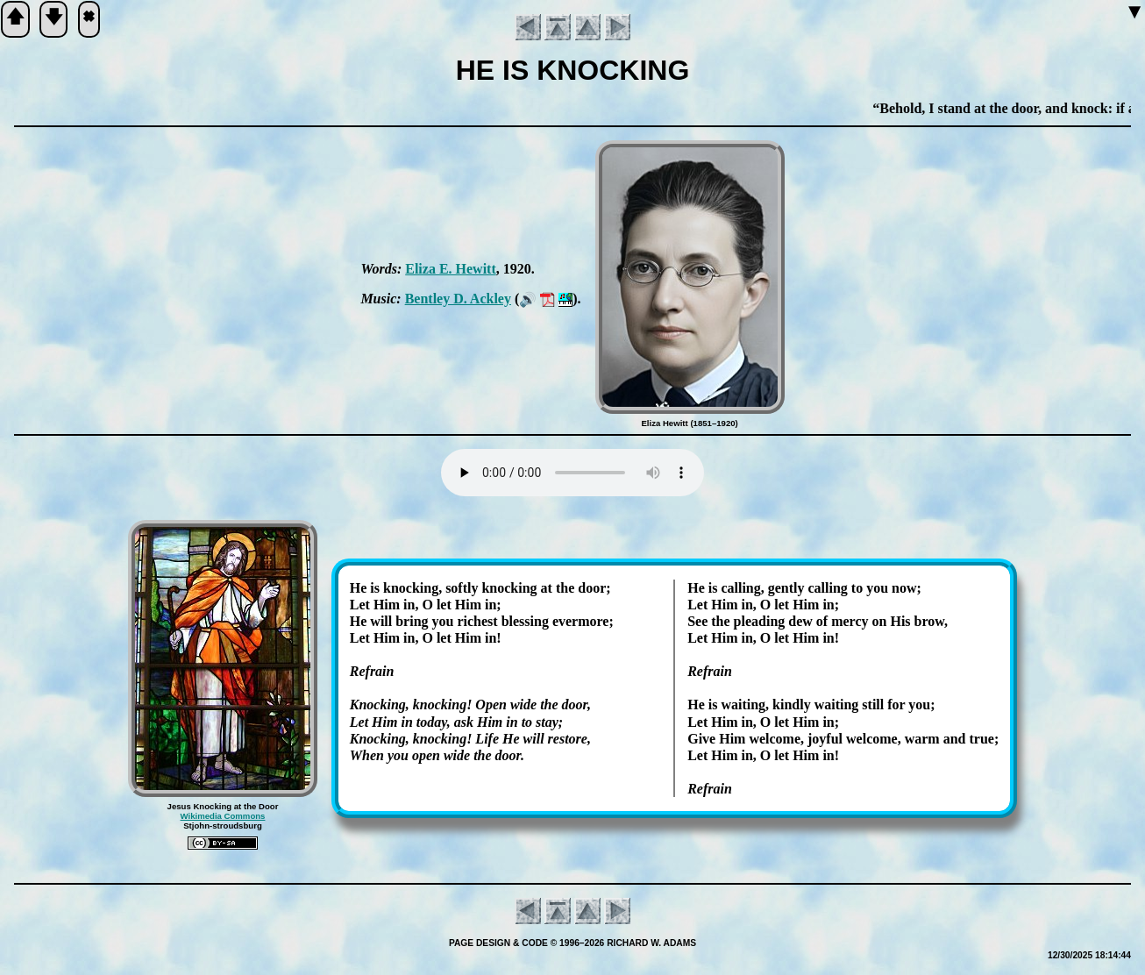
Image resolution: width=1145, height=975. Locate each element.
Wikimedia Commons (223, 816)
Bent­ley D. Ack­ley (458, 298)
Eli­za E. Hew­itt (450, 268)
